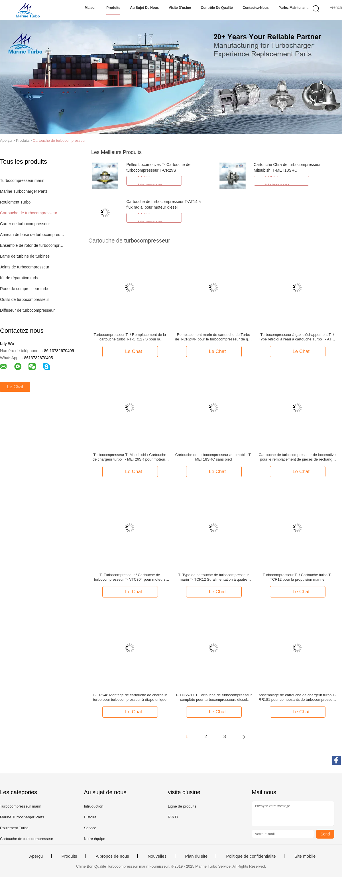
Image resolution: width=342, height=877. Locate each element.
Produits (113, 8)
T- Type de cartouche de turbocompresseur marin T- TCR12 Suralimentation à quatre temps (213, 577)
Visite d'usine (180, 8)
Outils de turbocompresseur (24, 299)
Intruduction (93, 806)
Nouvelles (157, 856)
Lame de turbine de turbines (25, 256)
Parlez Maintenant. (293, 8)
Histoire (90, 817)
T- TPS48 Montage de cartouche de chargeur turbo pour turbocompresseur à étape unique (130, 697)
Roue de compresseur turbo (25, 288)
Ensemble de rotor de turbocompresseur (32, 245)
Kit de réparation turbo (20, 278)
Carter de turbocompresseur (25, 223)
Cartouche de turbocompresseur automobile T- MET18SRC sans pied (213, 457)
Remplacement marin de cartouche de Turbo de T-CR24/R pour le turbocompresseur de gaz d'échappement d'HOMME (213, 337)
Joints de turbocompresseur (24, 267)
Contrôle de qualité (217, 8)
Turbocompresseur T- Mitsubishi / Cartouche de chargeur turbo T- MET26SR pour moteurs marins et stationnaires (130, 457)
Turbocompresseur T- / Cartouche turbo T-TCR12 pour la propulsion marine (297, 577)
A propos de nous (112, 856)
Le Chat (15, 386)
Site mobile (304, 856)
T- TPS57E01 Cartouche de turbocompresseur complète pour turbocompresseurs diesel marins (213, 697)
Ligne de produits (182, 806)
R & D (173, 817)
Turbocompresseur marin (22, 180)
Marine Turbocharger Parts (24, 191)
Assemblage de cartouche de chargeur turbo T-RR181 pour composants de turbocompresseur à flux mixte (297, 697)
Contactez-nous (255, 8)
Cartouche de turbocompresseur (59, 140)
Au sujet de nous (144, 8)
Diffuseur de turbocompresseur (27, 310)
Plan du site (196, 856)
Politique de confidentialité (251, 856)
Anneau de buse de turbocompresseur (32, 234)
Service (90, 828)
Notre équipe (94, 839)
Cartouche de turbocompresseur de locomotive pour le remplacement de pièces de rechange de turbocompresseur (297, 457)
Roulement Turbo (15, 202)
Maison (90, 8)
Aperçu (36, 856)
